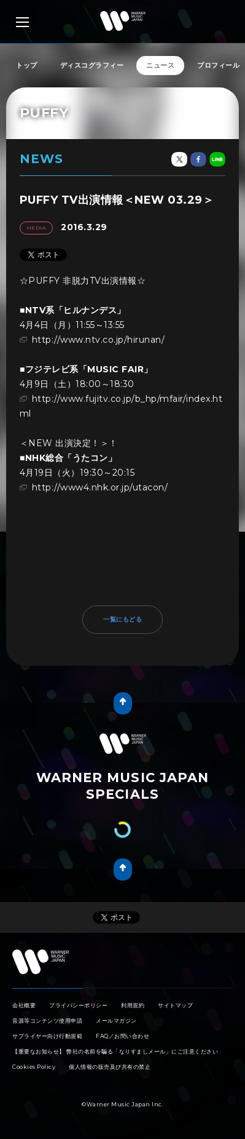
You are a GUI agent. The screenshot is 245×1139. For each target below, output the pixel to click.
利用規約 (132, 1005)
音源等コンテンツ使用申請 (47, 1020)
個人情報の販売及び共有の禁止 (109, 1066)
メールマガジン (116, 1020)
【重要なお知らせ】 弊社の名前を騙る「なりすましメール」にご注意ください (115, 1051)
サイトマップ (175, 1005)
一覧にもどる (122, 619)
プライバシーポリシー (78, 1005)
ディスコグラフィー (92, 65)
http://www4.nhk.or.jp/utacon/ (100, 487)
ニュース (160, 65)
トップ (26, 65)
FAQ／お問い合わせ (122, 1036)
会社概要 (24, 1005)
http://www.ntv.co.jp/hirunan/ (98, 339)
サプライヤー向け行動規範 (47, 1036)
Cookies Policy (33, 1066)
